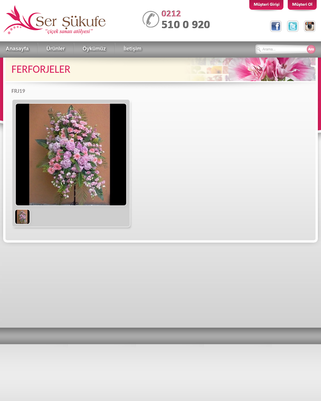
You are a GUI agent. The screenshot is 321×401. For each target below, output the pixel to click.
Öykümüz (94, 49)
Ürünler (55, 49)
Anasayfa (17, 49)
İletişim (132, 49)
